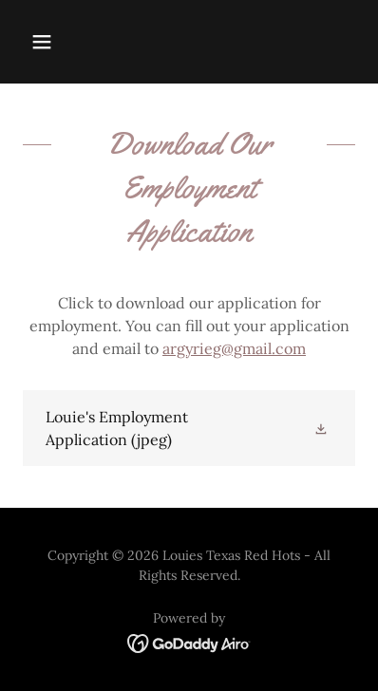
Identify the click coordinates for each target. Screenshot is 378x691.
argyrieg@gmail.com (234, 348)
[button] (42, 42)
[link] (189, 428)
